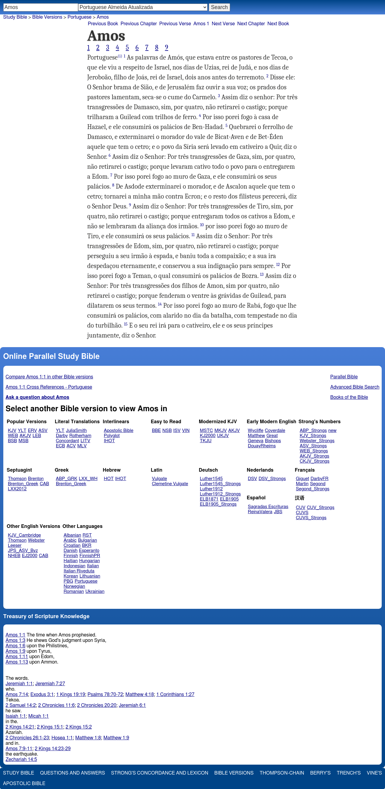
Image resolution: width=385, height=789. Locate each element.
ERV (32, 430)
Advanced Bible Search (354, 387)
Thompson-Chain (282, 773)
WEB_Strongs (314, 451)
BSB (12, 441)
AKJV (25, 435)
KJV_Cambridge (24, 535)
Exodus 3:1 (42, 694)
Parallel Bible (344, 376)
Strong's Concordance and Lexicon (159, 773)
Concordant (67, 441)
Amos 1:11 (17, 656)
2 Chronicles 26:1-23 (27, 737)
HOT (108, 478)
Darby (62, 435)
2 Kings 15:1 (50, 727)
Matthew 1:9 (116, 737)
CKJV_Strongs (314, 461)
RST (87, 535)
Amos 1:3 (16, 640)
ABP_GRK (66, 478)
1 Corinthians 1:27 (175, 694)
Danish (71, 550)
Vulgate (159, 478)
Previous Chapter (139, 23)
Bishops (273, 441)
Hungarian (89, 561)
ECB (60, 446)
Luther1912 (211, 489)
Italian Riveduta (79, 571)
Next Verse (223, 23)
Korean (71, 576)
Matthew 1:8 (88, 737)
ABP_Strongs (313, 430)
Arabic (70, 540)
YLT (22, 430)
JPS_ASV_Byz (23, 550)
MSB (23, 441)
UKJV (223, 435)
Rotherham (80, 435)
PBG (68, 581)
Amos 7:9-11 (19, 748)
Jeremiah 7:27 (50, 683)
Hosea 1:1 (62, 737)
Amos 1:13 (17, 662)
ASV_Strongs (313, 446)
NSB (167, 430)
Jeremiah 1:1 (19, 683)
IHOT (109, 441)
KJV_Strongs (313, 435)
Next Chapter (251, 23)
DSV (252, 478)
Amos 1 (201, 23)
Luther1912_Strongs (220, 494)
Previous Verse (175, 23)
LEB (36, 435)
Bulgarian (87, 540)
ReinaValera (260, 512)
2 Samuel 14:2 (21, 705)
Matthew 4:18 (139, 694)
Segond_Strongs (312, 489)
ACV (71, 446)
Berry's (320, 773)
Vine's (374, 773)
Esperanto (89, 550)
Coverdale (275, 430)
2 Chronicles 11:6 (56, 705)
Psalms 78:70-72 (105, 694)
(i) (120, 56)
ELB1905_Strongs (218, 504)
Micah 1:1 (38, 716)
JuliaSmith (76, 430)
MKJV (220, 430)
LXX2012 (17, 489)
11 (193, 234)
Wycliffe (255, 430)
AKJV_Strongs (314, 456)
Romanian (74, 591)
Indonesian (75, 566)
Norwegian (74, 586)
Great (272, 435)
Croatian (72, 545)
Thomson (17, 478)
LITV (85, 441)
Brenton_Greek (23, 484)
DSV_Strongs (272, 478)
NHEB (14, 555)
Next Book (278, 23)
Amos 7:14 (17, 694)
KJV (12, 430)
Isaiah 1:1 (16, 716)
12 (278, 264)
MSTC (206, 430)
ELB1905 (229, 499)
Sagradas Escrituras (268, 506)
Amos (103, 17)
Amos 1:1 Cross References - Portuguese (49, 387)
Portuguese (79, 17)
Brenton (36, 478)
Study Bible (15, 17)
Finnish (71, 555)
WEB (13, 435)
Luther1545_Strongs (220, 484)
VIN (185, 430)
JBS (278, 512)
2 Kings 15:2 (79, 727)
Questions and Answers (72, 773)
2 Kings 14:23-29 (53, 748)
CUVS (302, 512)
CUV (301, 507)
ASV (43, 430)
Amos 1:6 (16, 645)
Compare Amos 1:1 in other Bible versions (49, 376)
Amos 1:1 (16, 635)
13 (262, 274)
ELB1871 (209, 499)
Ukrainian (94, 591)
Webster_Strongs (317, 441)
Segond (317, 484)
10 (202, 224)
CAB (44, 484)
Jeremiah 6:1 (132, 705)
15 (126, 324)
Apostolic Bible (24, 783)
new (332, 430)
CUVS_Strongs (311, 518)
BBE (156, 430)
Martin (302, 484)
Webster (36, 540)
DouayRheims (262, 446)
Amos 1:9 (16, 651)
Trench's (349, 773)
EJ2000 (29, 555)
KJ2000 (208, 435)
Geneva (255, 441)
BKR (86, 545)
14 (160, 304)
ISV (176, 430)
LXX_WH (88, 478)
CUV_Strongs (320, 507)
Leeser (14, 545)
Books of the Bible (349, 397)
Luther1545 (211, 478)
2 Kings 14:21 (20, 727)
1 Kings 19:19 (70, 694)
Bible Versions (47, 17)
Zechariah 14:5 (21, 759)
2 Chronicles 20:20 (96, 705)
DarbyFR (320, 478)
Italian (93, 566)
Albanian (72, 535)
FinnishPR (89, 555)
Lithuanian (89, 576)
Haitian (71, 561)
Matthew (256, 435)
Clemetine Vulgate (170, 484)
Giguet (302, 478)
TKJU (206, 441)
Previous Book (103, 23)
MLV (82, 446)
